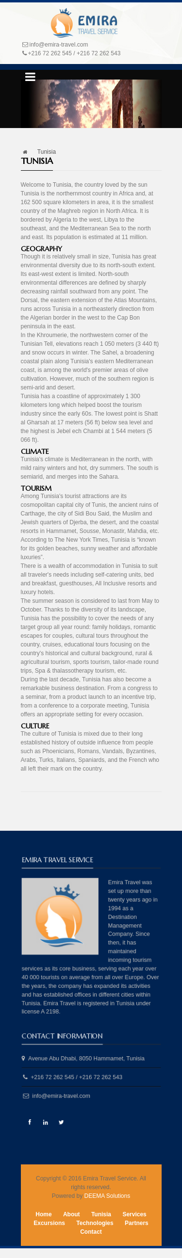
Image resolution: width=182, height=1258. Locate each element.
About (71, 1214)
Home (43, 1214)
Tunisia (101, 1214)
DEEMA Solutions (107, 1196)
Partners (137, 1223)
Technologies (94, 1223)
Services (134, 1214)
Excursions (49, 1223)
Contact (91, 1231)
